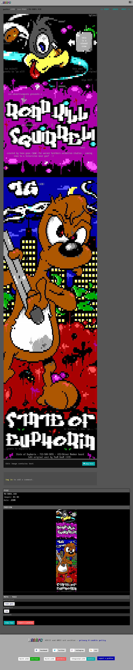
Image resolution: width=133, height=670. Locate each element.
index (115, 9)
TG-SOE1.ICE (10, 494)
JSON (13, 500)
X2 (18, 497)
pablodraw (61, 659)
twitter (61, 650)
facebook (43, 650)
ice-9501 (22, 9)
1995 (13, 9)
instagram (79, 650)
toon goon (9, 604)
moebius (91, 659)
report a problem (25, 623)
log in (9, 480)
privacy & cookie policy (92, 640)
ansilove (34, 659)
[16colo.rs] (6, 3)
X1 (14, 497)
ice (6, 611)
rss (95, 650)
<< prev (105, 9)
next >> (126, 9)
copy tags (9, 623)
